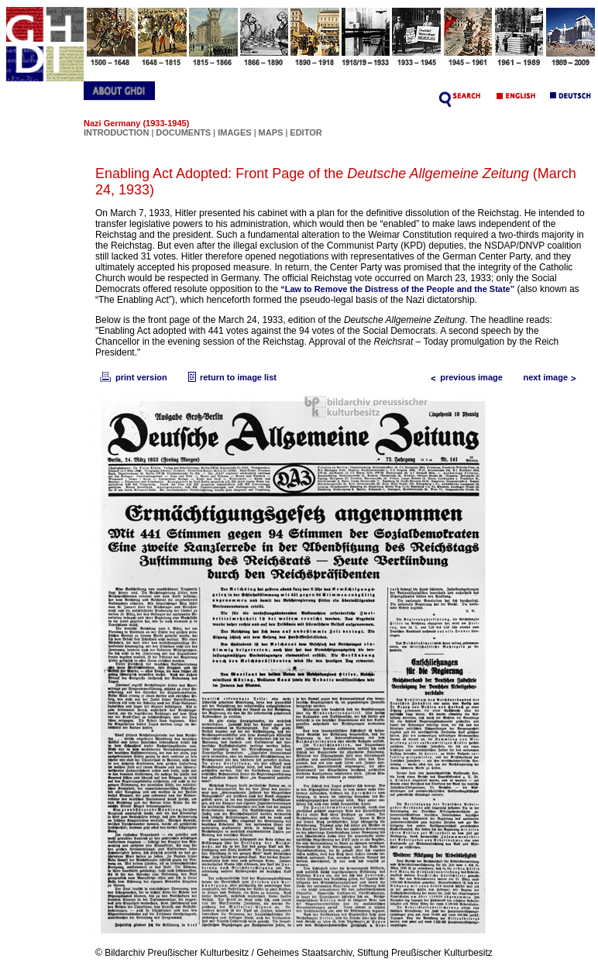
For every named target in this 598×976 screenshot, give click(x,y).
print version (132, 377)
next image (553, 377)
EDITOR (305, 132)
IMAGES (234, 132)
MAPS (271, 132)
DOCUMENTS (183, 132)
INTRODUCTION (116, 132)
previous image (463, 377)
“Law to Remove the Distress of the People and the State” (397, 289)
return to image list (230, 377)
